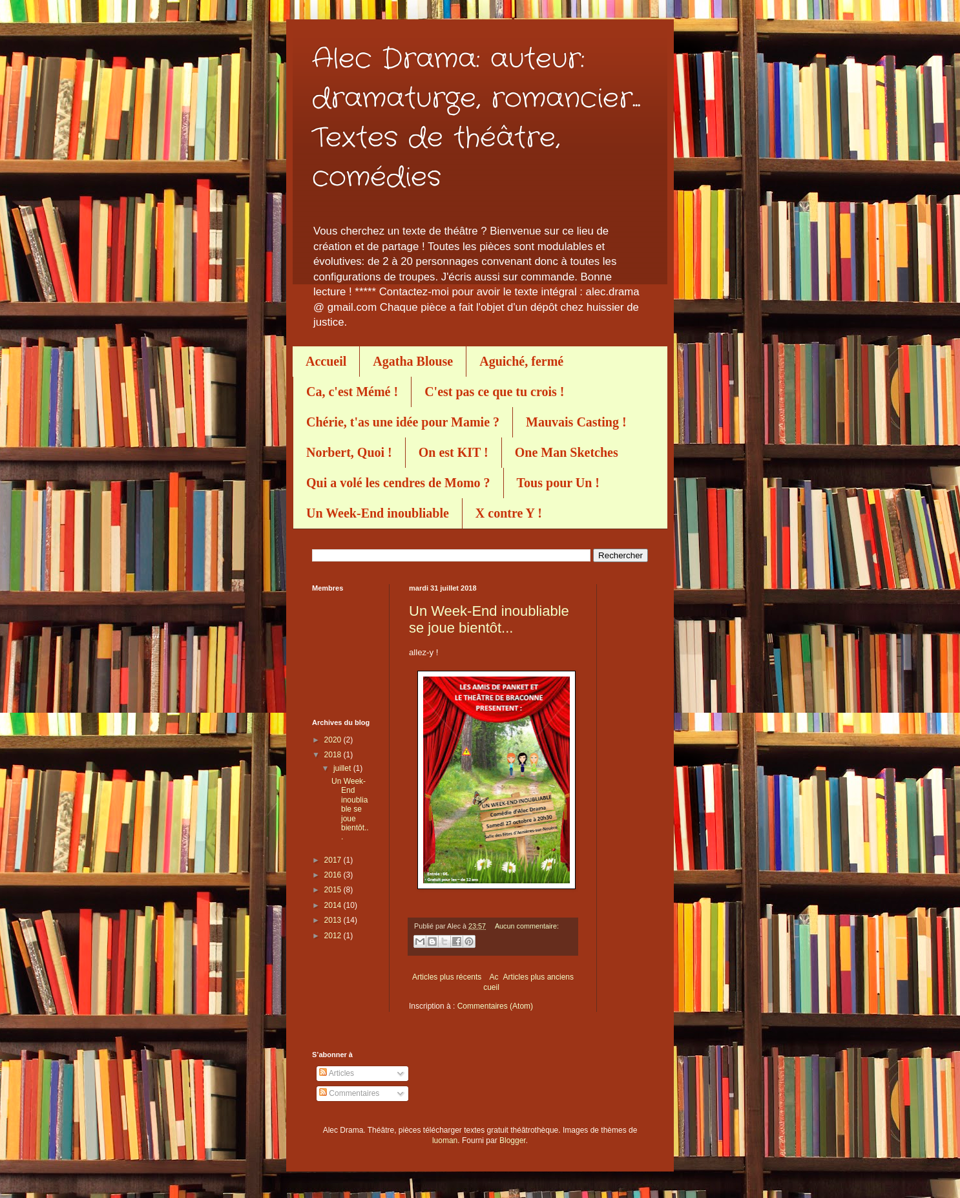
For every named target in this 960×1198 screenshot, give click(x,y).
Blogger (512, 1140)
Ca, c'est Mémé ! (352, 391)
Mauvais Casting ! (576, 422)
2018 (334, 754)
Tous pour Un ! (558, 483)
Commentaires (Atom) (495, 1006)
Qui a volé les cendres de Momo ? (398, 483)
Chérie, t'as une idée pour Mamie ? (402, 422)
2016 (334, 874)
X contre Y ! (508, 513)
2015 (334, 889)
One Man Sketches (566, 452)
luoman (444, 1140)
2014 (334, 905)
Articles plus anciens (538, 977)
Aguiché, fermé (521, 361)
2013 (334, 920)
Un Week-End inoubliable (377, 513)
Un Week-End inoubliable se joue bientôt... (489, 619)
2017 (334, 860)
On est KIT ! (453, 452)
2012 (334, 935)
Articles (336, 1073)
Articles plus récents (446, 977)
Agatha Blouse (413, 361)
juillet (343, 768)
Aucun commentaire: (527, 926)
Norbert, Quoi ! (349, 452)
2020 (334, 739)
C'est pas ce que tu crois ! (494, 391)
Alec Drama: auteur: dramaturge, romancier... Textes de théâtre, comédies (476, 118)
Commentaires (349, 1093)
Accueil (326, 361)
